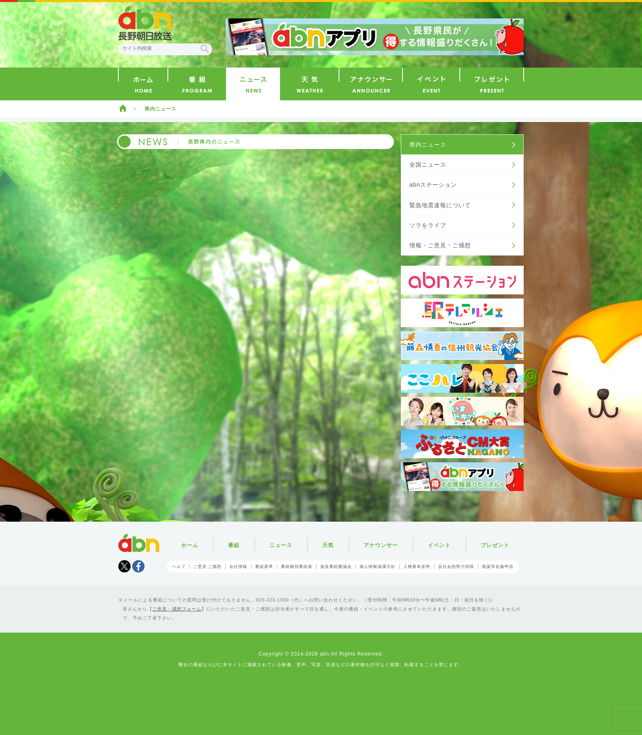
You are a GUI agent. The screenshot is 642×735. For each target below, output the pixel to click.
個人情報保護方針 (377, 566)
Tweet (124, 566)
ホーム (122, 108)
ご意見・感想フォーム (176, 608)
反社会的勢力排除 (456, 566)
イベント (439, 545)
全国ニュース (427, 164)
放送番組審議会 (336, 566)
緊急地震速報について (440, 205)
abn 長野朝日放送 (145, 23)
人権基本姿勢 (416, 566)
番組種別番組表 (296, 566)
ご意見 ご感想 (207, 566)
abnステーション (433, 184)
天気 (328, 545)
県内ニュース (160, 109)
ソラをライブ (427, 225)
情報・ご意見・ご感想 (440, 245)
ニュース (280, 545)
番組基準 (264, 566)
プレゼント (495, 545)
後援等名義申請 (497, 566)
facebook (138, 566)
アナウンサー (381, 545)
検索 (205, 49)
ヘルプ (178, 566)
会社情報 (238, 566)
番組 (234, 545)
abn (138, 543)
